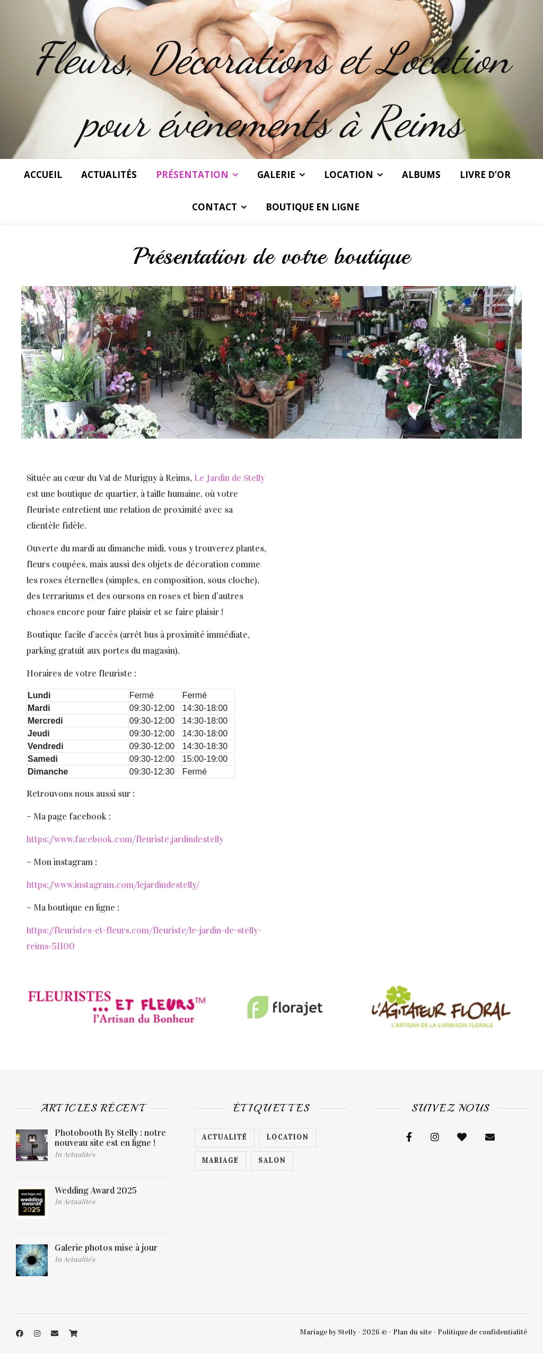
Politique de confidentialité (482, 1332)
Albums (421, 174)
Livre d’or (485, 174)
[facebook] (20, 1333)
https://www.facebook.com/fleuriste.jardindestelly (125, 839)
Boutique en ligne (313, 207)
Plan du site (412, 1332)
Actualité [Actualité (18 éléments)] (224, 1137)
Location (348, 174)
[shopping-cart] (73, 1333)
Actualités (109, 174)
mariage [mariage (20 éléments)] (220, 1160)
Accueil (43, 174)
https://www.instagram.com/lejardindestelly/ (113, 885)
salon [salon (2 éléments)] (272, 1160)
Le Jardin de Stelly (229, 478)
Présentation (192, 174)
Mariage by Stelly (328, 1332)
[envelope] (55, 1333)
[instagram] (38, 1333)
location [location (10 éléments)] (288, 1137)
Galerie (276, 174)
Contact (214, 207)
